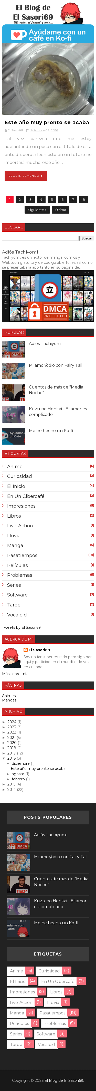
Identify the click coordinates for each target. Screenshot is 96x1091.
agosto (18, 774)
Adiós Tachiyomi (20, 252)
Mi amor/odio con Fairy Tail (55, 365)
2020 (12, 742)
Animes (9, 696)
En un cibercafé (26, 496)
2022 (12, 732)
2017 (12, 753)
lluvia (14, 536)
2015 (11, 784)
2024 (12, 722)
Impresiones (21, 506)
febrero (19, 779)
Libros (14, 516)
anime (15, 466)
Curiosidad (19, 476)
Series (14, 585)
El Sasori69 (39, 650)
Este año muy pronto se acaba (47, 122)
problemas (19, 575)
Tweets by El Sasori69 (21, 627)
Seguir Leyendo (25, 175)
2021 (12, 737)
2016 (12, 758)
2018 (12, 748)
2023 (12, 727)
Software (17, 595)
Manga (15, 545)
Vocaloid (17, 615)
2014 (12, 789)
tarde (13, 605)
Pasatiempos (22, 555)
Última (60, 210)
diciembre (21, 763)
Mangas (9, 700)
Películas (17, 565)
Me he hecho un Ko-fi (51, 430)
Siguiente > (37, 210)
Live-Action (20, 526)
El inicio (16, 486)
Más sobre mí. (14, 674)
